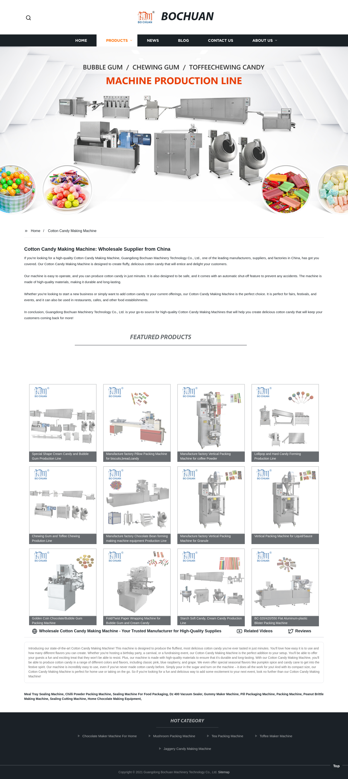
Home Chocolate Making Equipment (114, 699)
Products (117, 40)
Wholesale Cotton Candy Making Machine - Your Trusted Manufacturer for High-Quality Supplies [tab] (126, 631)
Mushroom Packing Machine (178, 736)
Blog (183, 40)
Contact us (220, 40)
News (153, 40)
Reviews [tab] (299, 631)
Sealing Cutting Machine (68, 699)
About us (262, 40)
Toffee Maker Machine (279, 736)
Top (336, 767)
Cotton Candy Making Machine (72, 231)
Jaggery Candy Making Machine (191, 749)
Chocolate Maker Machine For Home (113, 736)
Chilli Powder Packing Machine (88, 694)
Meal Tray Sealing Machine (43, 694)
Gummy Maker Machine (221, 694)
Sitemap (223, 772)
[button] (28, 18)
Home (81, 40)
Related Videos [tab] (255, 631)
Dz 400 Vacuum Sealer (186, 694)
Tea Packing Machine (231, 736)
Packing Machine (289, 694)
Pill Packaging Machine (257, 694)
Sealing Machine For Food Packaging (140, 694)
